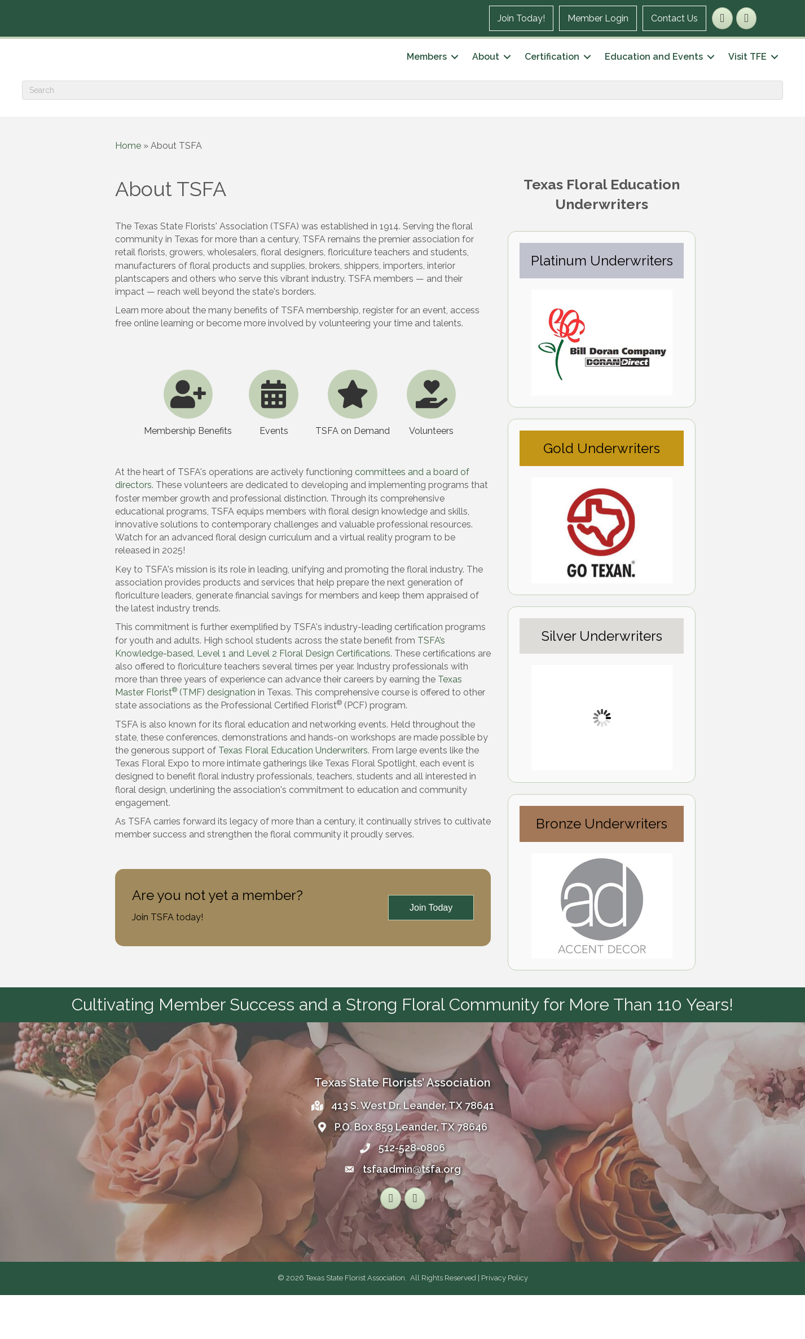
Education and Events (653, 78)
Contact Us (673, 18)
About (485, 78)
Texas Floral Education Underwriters (293, 794)
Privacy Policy (504, 1322)
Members (426, 78)
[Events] (273, 444)
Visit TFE (747, 78)
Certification (551, 78)
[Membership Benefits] (188, 444)
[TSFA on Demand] (352, 444)
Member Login (597, 18)
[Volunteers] (431, 444)
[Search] (402, 133)
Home (128, 189)
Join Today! (520, 18)
